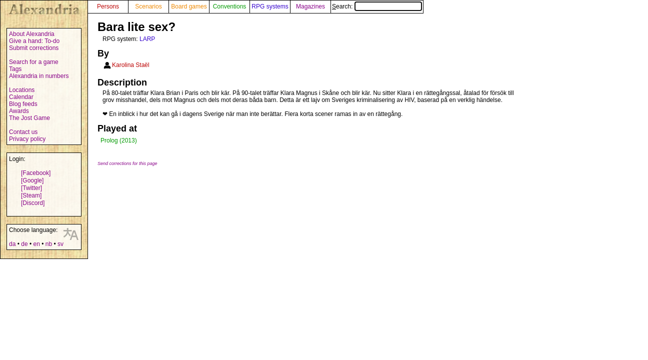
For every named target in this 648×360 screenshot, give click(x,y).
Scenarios (148, 6)
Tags (15, 69)
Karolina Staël (131, 65)
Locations (21, 90)
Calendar (21, 97)
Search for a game (33, 62)
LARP (147, 39)
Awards (19, 111)
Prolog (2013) (118, 140)
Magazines (310, 6)
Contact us (23, 132)
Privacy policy (27, 139)
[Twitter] (31, 188)
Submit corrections (33, 48)
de (24, 244)
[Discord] (32, 203)
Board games (188, 6)
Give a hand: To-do (34, 41)
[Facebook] (35, 173)
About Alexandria (31, 34)
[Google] (32, 180)
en (36, 244)
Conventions (229, 6)
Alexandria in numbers (38, 76)
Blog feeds (23, 104)
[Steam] (31, 195)
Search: (377, 6)
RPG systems (270, 6)
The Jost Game (29, 118)
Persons (108, 6)
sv (61, 244)
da (12, 244)
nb (49, 244)
